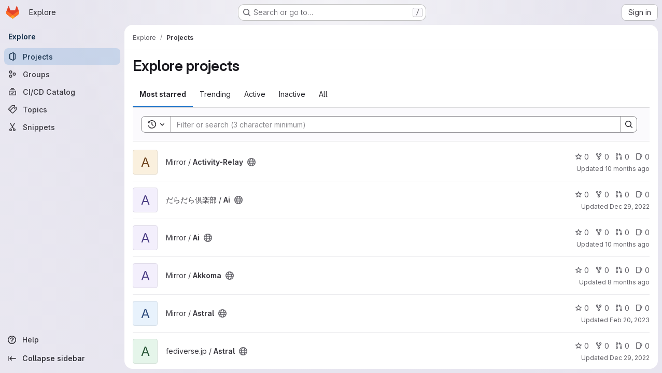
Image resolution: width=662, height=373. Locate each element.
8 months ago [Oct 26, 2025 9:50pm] (629, 282)
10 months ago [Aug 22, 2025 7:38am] (627, 169)
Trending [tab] (215, 94)
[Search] (390, 124)
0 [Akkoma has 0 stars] (582, 270)
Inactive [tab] (292, 94)
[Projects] (62, 56)
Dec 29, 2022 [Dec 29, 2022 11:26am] (630, 206)
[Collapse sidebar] (62, 358)
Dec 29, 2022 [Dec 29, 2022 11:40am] (630, 358)
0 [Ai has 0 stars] (582, 194)
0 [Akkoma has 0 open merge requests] (622, 270)
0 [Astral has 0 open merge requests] (622, 308)
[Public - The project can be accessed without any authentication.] (251, 162)
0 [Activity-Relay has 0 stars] (582, 156)
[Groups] (62, 74)
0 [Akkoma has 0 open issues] (643, 270)
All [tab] (323, 94)
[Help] (62, 340)
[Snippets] (62, 127)
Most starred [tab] (162, 94)
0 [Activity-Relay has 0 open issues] (643, 156)
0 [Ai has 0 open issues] (643, 194)
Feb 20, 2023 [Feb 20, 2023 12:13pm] (630, 320)
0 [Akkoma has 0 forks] (602, 270)
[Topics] (62, 109)
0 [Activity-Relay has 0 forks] (602, 156)
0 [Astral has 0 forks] (602, 308)
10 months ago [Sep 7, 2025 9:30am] (627, 244)
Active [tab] (254, 94)
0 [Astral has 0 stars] (582, 308)
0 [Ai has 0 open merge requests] (622, 194)
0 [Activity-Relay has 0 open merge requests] (622, 156)
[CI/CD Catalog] (62, 91)
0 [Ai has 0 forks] (602, 194)
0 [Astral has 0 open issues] (643, 308)
